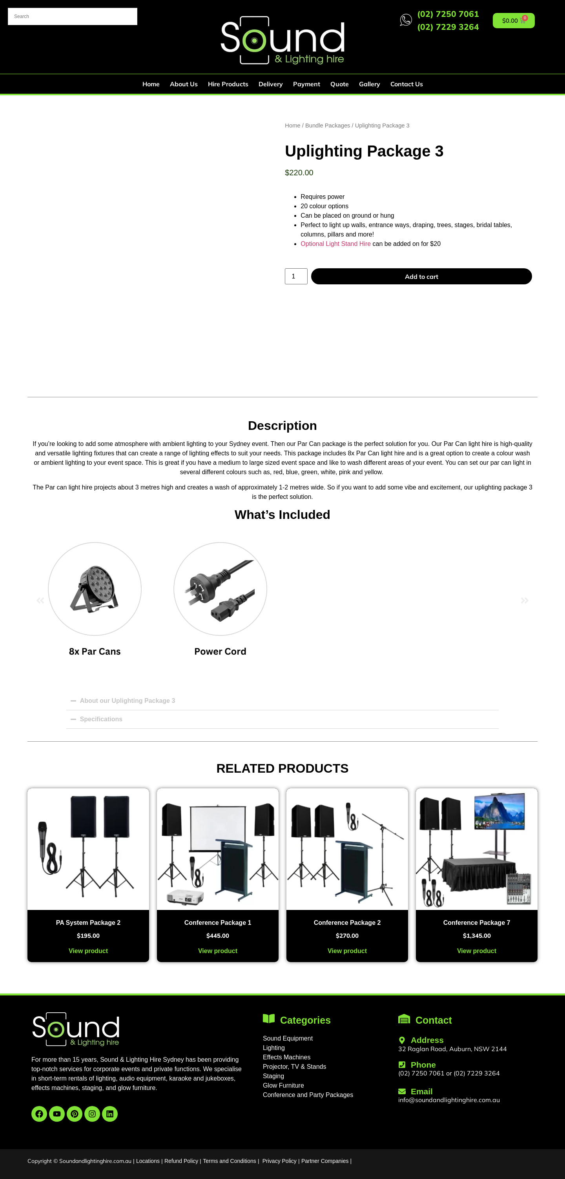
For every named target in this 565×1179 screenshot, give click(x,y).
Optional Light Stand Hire (336, 243)
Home (151, 84)
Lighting (274, 1047)
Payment (306, 84)
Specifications (101, 719)
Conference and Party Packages (308, 1095)
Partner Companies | (326, 1161)
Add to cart (421, 276)
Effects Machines (287, 1057)
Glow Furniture (283, 1085)
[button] (40, 600)
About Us (184, 84)
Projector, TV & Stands (294, 1066)
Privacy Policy (279, 1161)
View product (88, 951)
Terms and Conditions (229, 1161)
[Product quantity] (296, 276)
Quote (339, 84)
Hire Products (228, 84)
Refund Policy (181, 1161)
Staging (273, 1076)
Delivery (271, 84)
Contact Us (406, 84)
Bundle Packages (327, 125)
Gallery (369, 84)
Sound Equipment (288, 1038)
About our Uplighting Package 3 (127, 700)
